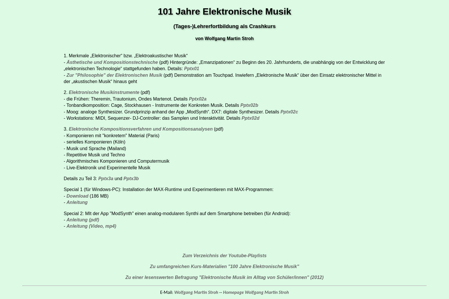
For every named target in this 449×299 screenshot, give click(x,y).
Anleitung (77, 202)
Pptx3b (131, 178)
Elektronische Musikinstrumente (104, 92)
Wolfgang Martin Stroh (196, 292)
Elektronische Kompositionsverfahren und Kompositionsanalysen (141, 129)
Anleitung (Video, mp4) (91, 226)
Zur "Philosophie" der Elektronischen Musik (114, 75)
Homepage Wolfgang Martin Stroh (256, 292)
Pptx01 (191, 68)
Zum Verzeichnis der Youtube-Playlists (224, 255)
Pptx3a (105, 178)
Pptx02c (289, 111)
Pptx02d (250, 118)
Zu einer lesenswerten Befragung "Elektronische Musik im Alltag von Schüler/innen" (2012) (224, 277)
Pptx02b (249, 105)
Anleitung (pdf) (82, 219)
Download (78, 196)
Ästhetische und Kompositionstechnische (112, 62)
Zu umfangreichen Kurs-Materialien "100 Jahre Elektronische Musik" (224, 266)
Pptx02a (197, 99)
